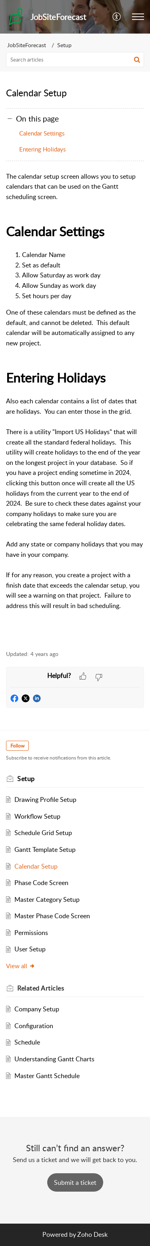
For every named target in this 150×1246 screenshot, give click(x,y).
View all (20, 966)
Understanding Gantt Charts (54, 1059)
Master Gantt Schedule (47, 1075)
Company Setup (36, 1009)
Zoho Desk (92, 1234)
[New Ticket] (75, 1182)
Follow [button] (17, 745)
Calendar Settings (41, 133)
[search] (75, 59)
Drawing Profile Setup (45, 799)
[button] (117, 17)
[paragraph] (75, 406)
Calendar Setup (36, 866)
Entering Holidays (42, 149)
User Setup (30, 949)
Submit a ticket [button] (75, 1182)
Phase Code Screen (41, 882)
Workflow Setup (37, 816)
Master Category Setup (47, 899)
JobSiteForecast (26, 45)
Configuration (33, 1025)
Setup (64, 45)
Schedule (27, 1042)
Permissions (31, 932)
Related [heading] (40, 988)
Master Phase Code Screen (52, 915)
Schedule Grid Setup (43, 832)
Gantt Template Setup (45, 849)
